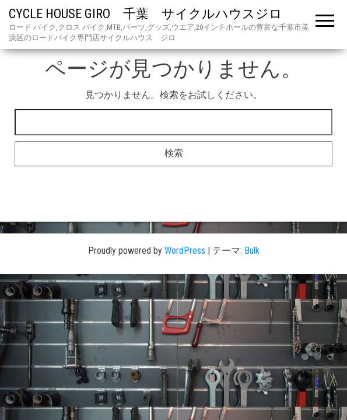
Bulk (252, 250)
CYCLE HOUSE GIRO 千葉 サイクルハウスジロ (152, 13)
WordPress (184, 250)
